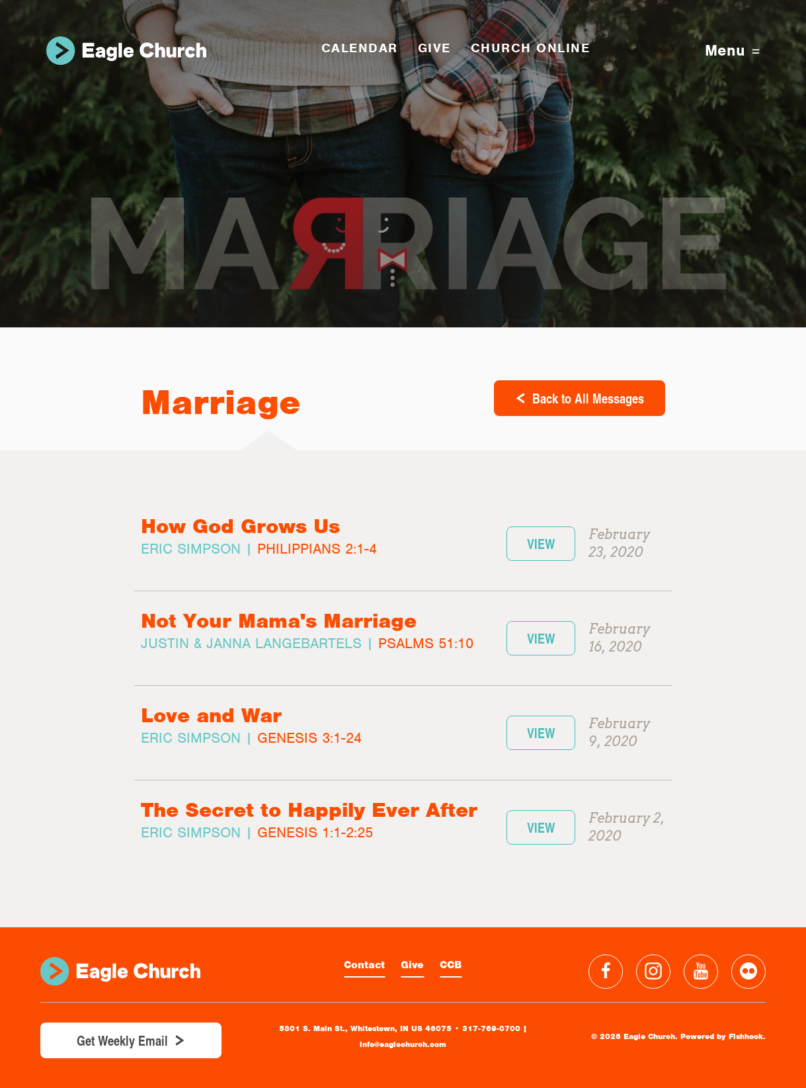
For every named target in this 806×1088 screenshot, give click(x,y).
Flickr (748, 971)
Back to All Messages (588, 398)
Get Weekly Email (122, 1040)
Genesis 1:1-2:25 (315, 832)
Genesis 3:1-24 (309, 738)
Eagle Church (126, 50)
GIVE (434, 48)
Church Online (530, 48)
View (541, 543)
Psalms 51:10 (425, 643)
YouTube (701, 971)
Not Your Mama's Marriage (279, 621)
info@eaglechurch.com (403, 1044)
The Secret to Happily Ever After (309, 810)
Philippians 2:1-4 (317, 549)
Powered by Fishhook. (723, 1036)
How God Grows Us (240, 526)
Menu (732, 50)
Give (412, 965)
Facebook (605, 971)
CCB (451, 965)
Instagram (653, 971)
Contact (364, 965)
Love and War (211, 715)
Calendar (359, 48)
